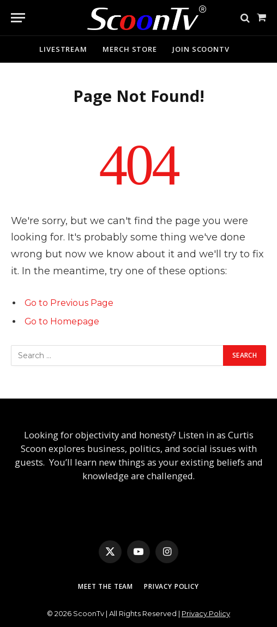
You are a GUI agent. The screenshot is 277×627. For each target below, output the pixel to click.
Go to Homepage (62, 321)
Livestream (63, 49)
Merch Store (130, 49)
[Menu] (18, 17)
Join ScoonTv (201, 49)
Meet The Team (105, 586)
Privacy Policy (171, 586)
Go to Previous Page (69, 303)
